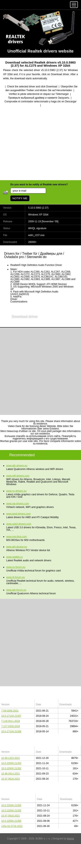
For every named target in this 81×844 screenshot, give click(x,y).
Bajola (70, 838)
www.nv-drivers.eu (16, 491)
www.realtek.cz (14, 557)
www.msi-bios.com (16, 536)
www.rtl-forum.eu (15, 577)
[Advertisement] (40, 144)
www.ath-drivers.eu (16, 465)
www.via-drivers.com (17, 503)
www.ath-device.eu (16, 547)
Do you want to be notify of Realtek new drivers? (39, 184)
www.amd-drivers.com (18, 514)
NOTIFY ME (19, 198)
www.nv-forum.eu (15, 567)
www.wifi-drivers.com (17, 476)
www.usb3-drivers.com (18, 524)
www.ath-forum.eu (16, 590)
